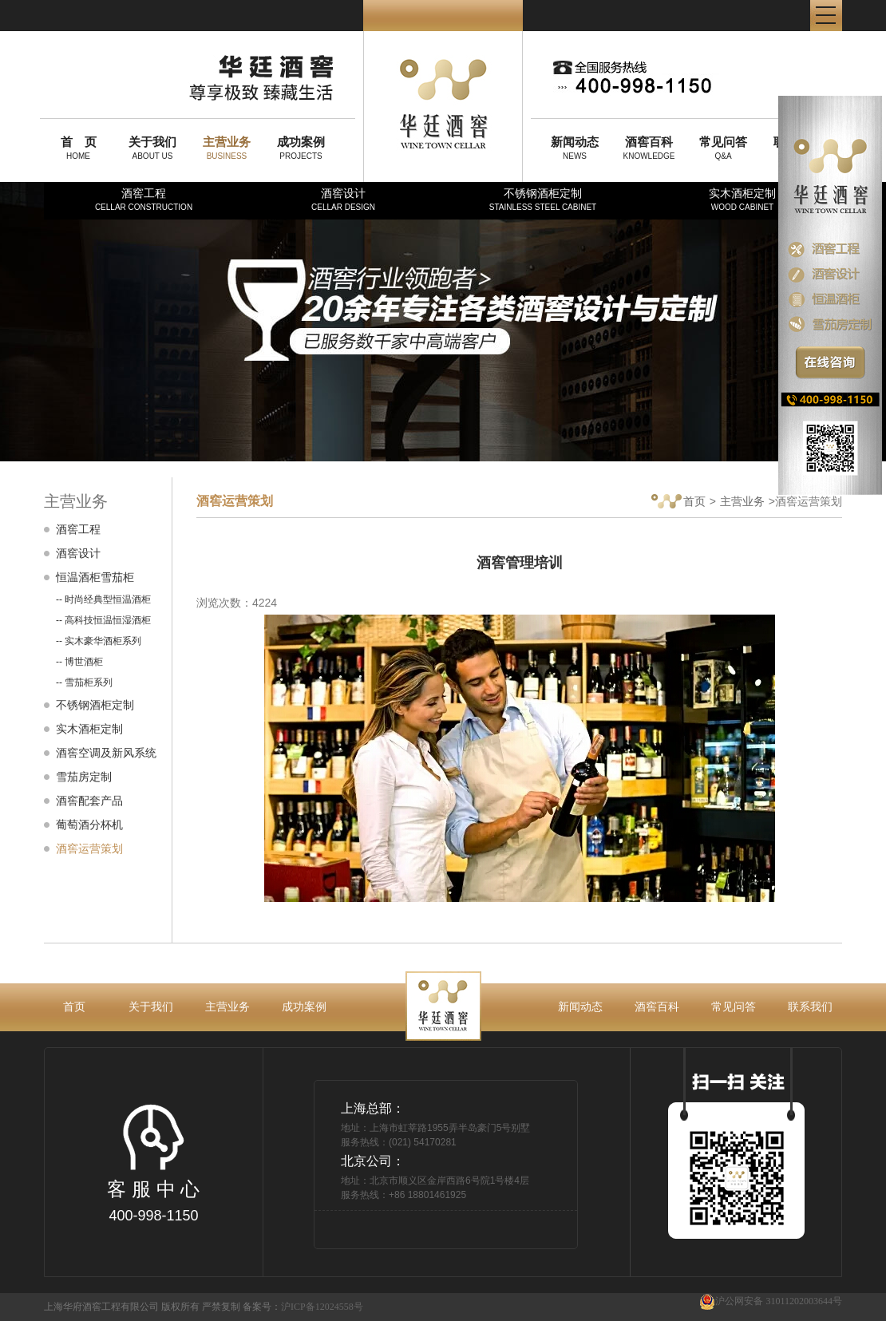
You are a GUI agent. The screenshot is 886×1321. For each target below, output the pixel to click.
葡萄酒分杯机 (89, 824)
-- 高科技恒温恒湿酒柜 (103, 620)
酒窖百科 (657, 1006)
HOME (78, 147)
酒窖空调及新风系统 (106, 752)
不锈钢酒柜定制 (542, 199)
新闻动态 (580, 1006)
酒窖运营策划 (89, 848)
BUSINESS (226, 147)
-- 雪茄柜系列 (84, 682)
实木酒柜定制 (742, 199)
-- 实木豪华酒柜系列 (98, 641)
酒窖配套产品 (89, 800)
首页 (678, 502)
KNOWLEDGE (649, 147)
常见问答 (733, 1006)
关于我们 (151, 1006)
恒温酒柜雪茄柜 (95, 577)
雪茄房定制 (84, 776)
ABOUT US (152, 147)
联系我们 (810, 1006)
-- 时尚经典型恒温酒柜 (103, 599)
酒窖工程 (143, 199)
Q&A (723, 147)
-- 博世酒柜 (79, 661)
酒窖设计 (343, 199)
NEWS (574, 147)
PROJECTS (301, 147)
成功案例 (304, 1006)
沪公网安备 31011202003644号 (770, 1301)
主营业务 (742, 501)
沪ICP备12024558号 (322, 1306)
